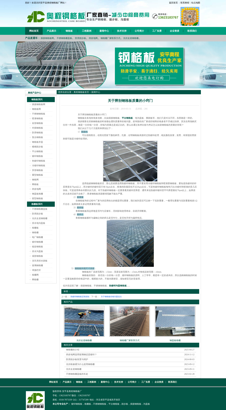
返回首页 (173, 3)
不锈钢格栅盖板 (64, 38)
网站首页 (34, 31)
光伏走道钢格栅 (131, 38)
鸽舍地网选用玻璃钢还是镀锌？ (81, 354)
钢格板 (69, 31)
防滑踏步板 (80, 38)
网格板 (35, 184)
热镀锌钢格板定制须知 (79, 297)
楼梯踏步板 (37, 147)
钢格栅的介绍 (72, 350)
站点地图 (195, 3)
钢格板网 (36, 109)
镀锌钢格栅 (37, 242)
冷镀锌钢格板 (38, 165)
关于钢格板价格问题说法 (111, 297)
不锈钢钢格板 (38, 114)
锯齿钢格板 (37, 246)
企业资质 (174, 31)
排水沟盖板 (37, 251)
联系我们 (192, 31)
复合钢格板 (37, 137)
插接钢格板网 (47, 38)
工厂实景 (157, 31)
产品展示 (51, 31)
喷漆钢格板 (37, 118)
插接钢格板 (135, 404)
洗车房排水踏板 (39, 261)
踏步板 (124, 404)
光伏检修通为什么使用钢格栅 (80, 364)
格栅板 (35, 228)
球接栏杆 (36, 270)
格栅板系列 (36, 204)
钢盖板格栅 (37, 194)
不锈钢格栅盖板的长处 (77, 374)
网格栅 (35, 279)
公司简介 (139, 31)
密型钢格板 (37, 198)
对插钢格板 (37, 128)
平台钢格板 (37, 151)
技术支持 (121, 31)
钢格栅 (35, 232)
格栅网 (35, 275)
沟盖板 (146, 404)
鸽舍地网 (93, 38)
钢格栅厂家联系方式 (110, 38)
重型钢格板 (37, 175)
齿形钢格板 (37, 123)
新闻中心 (104, 31)
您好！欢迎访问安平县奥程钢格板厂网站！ (46, 3)
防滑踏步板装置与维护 (77, 359)
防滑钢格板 (37, 132)
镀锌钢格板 (37, 156)
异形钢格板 (37, 170)
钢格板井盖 (37, 142)
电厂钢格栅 (37, 237)
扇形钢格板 (37, 256)
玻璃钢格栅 (37, 265)
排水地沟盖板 (38, 223)
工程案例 (86, 31)
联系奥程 (184, 3)
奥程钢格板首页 (81, 92)
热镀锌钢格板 (38, 161)
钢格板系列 (36, 99)
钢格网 (35, 179)
